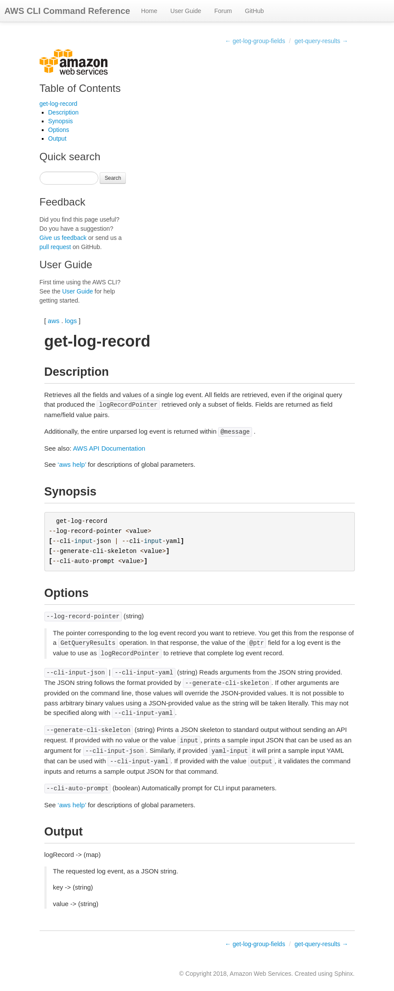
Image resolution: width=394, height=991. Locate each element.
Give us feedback (63, 237)
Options (58, 129)
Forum (223, 10)
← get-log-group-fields (255, 40)
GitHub (254, 10)
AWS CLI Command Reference (67, 11)
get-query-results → (321, 40)
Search (112, 178)
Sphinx (343, 973)
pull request (55, 246)
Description (63, 112)
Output (57, 138)
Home (149, 10)
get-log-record (58, 103)
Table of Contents (80, 88)
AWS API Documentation (109, 448)
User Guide (185, 10)
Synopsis (60, 121)
